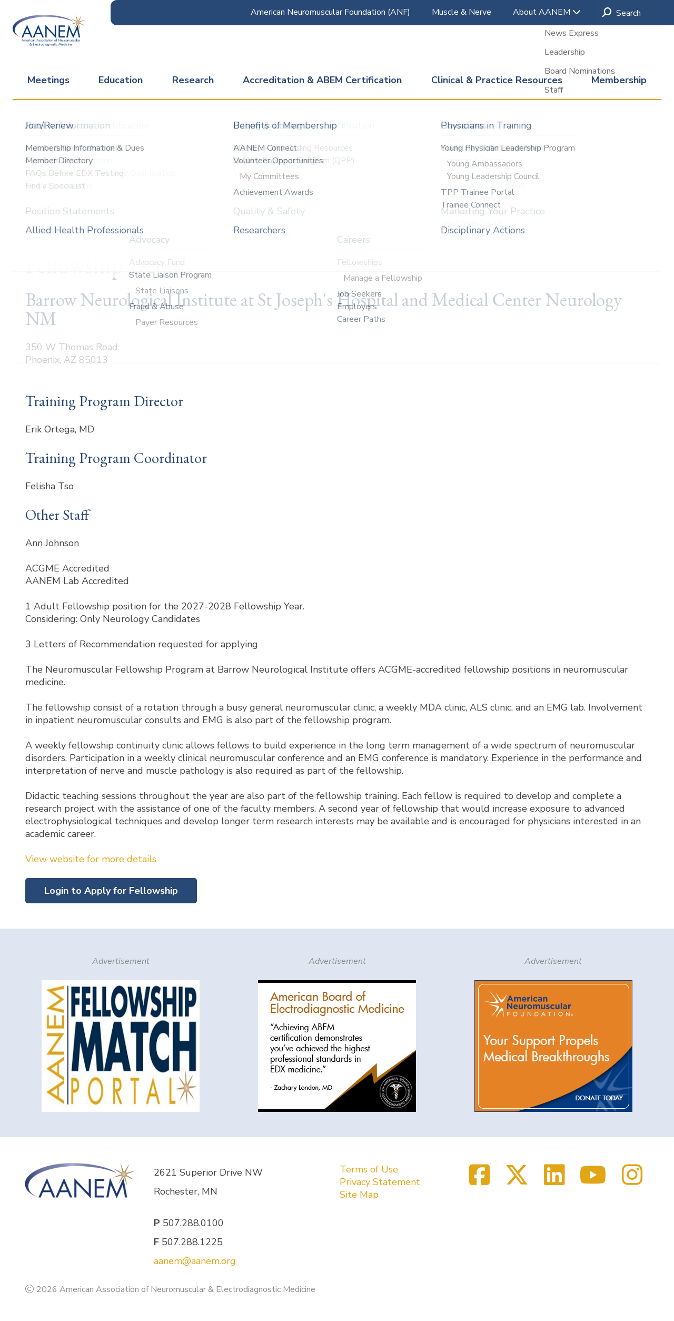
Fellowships (242, 170)
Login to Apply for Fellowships (113, 201)
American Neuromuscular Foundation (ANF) (330, 12)
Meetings (48, 80)
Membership (619, 80)
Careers (194, 170)
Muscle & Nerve (461, 12)
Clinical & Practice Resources (496, 80)
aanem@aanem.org (195, 1261)
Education (120, 80)
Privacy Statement (380, 1182)
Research (193, 80)
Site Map (359, 1194)
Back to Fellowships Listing (84, 233)
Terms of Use (369, 1169)
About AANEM (547, 12)
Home (37, 170)
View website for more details (90, 859)
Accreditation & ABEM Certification (322, 80)
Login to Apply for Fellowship (111, 890)
